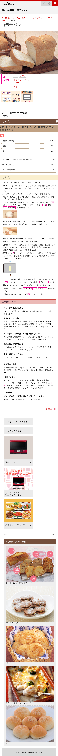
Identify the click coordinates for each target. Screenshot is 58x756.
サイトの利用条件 (20, 752)
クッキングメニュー (38, 18)
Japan (49, 3)
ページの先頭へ (48, 409)
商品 (18, 18)
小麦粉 (22, 76)
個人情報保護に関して (35, 752)
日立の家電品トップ (8, 18)
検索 (43, 3)
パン (15, 76)
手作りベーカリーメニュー (22, 81)
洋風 (15, 87)
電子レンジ (25, 18)
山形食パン (11, 25)
